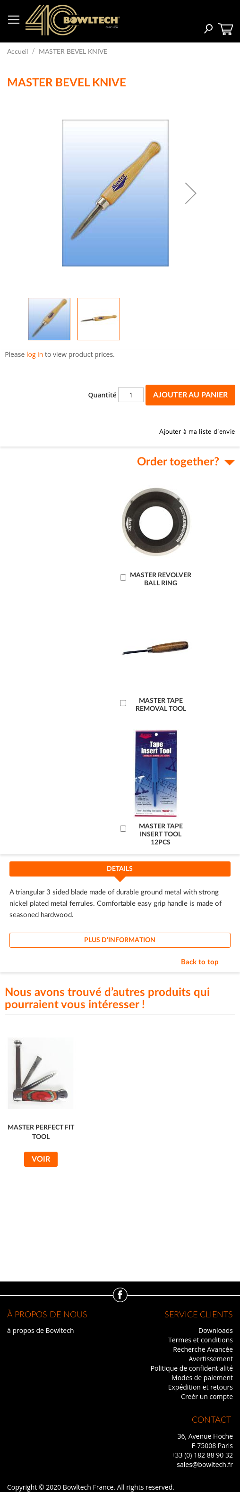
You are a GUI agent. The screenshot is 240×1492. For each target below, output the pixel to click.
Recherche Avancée (203, 1349)
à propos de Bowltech (40, 1330)
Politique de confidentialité (192, 1368)
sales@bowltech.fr (205, 1464)
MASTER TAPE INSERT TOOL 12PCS (161, 834)
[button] (191, 193)
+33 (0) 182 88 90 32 (202, 1454)
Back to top (200, 962)
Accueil (17, 52)
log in (34, 354)
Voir (41, 1159)
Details (120, 869)
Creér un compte (207, 1396)
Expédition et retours (200, 1386)
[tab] (120, 871)
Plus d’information (119, 940)
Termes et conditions (200, 1339)
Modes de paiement (202, 1377)
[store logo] (73, 20)
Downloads (215, 1330)
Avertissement (211, 1358)
